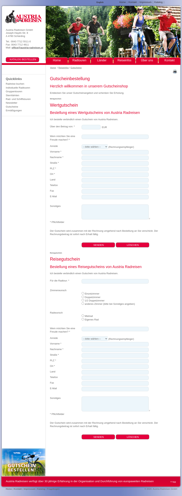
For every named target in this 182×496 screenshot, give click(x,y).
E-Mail (53, 196)
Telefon (54, 185)
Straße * (54, 162)
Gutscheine (76, 67)
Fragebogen (53, 489)
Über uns (147, 60)
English (100, 2)
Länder (102, 60)
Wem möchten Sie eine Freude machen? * (62, 138)
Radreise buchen (15, 83)
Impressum (146, 2)
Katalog (158, 2)
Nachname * (56, 157)
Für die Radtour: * (59, 280)
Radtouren (79, 60)
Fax (52, 190)
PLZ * (53, 168)
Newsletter (11, 102)
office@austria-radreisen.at (27, 47)
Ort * (52, 174)
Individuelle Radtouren (18, 87)
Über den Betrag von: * (62, 126)
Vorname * (55, 151)
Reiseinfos (63, 67)
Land (52, 179)
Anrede (54, 146)
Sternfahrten (12, 95)
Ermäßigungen (14, 110)
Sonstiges (55, 206)
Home (53, 67)
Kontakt (133, 2)
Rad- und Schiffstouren (18, 99)
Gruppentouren (14, 91)
